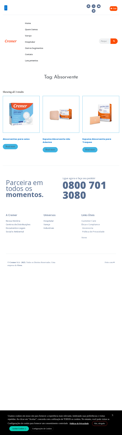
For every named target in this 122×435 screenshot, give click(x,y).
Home (28, 23)
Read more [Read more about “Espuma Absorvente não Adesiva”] (50, 149)
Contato (29, 54)
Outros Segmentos (34, 48)
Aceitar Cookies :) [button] (19, 429)
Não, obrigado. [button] (99, 423)
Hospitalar (30, 41)
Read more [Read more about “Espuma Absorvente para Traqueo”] (90, 149)
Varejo (28, 35)
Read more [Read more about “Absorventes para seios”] (10, 146)
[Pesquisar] (114, 41)
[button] (5, 7)
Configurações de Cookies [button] (42, 429)
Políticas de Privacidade (79, 423)
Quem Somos (31, 29)
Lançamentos (31, 60)
